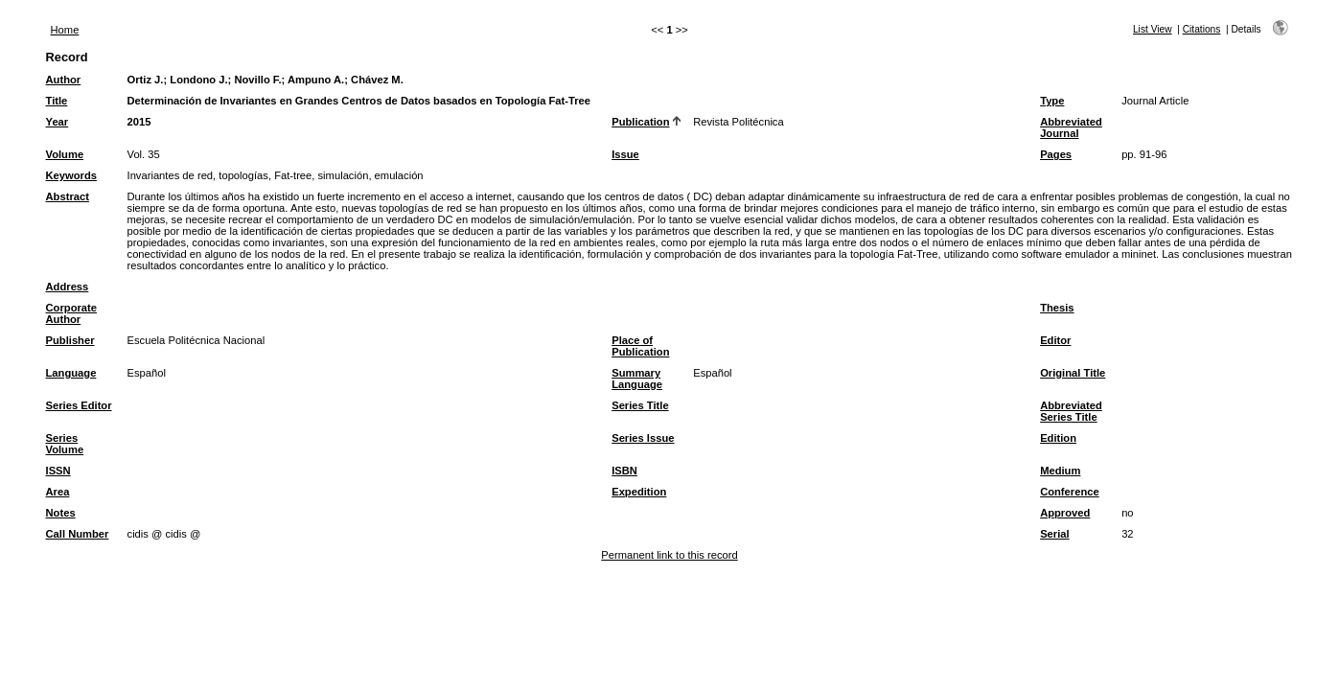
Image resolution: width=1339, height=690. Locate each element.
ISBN (624, 470)
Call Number (77, 534)
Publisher (70, 340)
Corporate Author (71, 313)
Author (63, 79)
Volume (65, 154)
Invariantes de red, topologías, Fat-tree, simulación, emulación (275, 175)
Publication (640, 121)
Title (57, 100)
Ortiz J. (145, 79)
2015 (139, 121)
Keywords (71, 175)
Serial (1054, 534)
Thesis (1057, 307)
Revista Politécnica (738, 121)
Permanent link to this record (669, 555)
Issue (625, 154)
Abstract (67, 196)
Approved (1065, 512)
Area (58, 491)
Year (57, 121)
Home (65, 29)
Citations (1202, 29)
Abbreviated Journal (1071, 127)
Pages (1056, 154)
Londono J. (198, 79)
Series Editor (79, 405)
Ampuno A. (316, 79)
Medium (1060, 470)
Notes (61, 512)
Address (67, 286)
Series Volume (65, 443)
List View (1152, 29)
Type (1052, 100)
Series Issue (643, 438)
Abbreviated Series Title (1071, 411)
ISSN (58, 470)
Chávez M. (377, 79)
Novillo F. (257, 79)
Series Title (640, 405)
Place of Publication (640, 345)
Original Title (1072, 373)
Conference (1069, 491)
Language (71, 373)
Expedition (639, 491)
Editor (1055, 340)
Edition (1058, 438)
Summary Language (637, 378)
